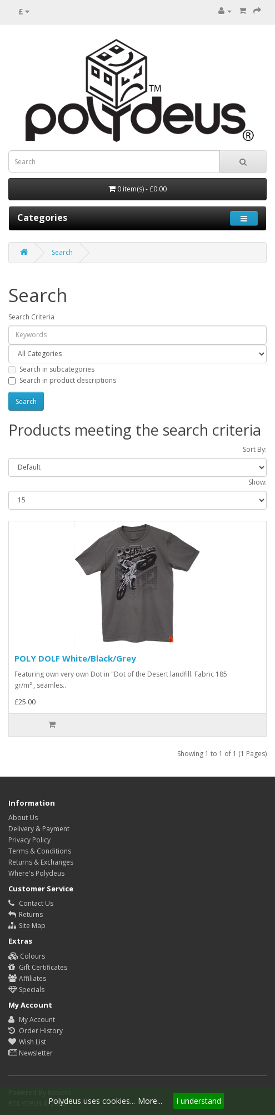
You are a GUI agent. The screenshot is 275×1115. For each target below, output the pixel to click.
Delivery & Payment (38, 828)
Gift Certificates (37, 967)
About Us (23, 817)
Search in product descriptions (62, 380)
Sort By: (255, 449)
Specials (26, 989)
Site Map (27, 925)
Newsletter (30, 1053)
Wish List (27, 1042)
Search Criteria (31, 317)
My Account (31, 1019)
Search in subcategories (51, 369)
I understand (198, 1101)
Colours (26, 956)
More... (150, 1101)
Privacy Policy (29, 840)
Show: (257, 482)
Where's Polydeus (36, 873)
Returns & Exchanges (40, 862)
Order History (35, 1030)
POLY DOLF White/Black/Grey (75, 658)
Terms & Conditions (39, 851)
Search (62, 252)
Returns (25, 914)
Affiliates (27, 978)
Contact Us (30, 903)
